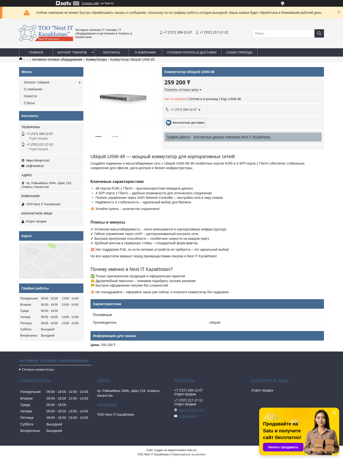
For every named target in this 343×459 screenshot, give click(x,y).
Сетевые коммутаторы (38, 369)
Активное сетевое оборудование (57, 59)
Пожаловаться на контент (189, 454)
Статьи (29, 103)
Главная (36, 52)
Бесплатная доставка (188, 122)
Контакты (111, 52)
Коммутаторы (96, 59)
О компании (145, 52)
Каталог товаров (72, 52)
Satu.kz (192, 450)
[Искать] (319, 33)
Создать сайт (90, 3)
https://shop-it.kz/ (38, 160)
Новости (30, 96)
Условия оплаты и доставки (192, 52)
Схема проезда (239, 52)
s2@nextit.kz (35, 166)
